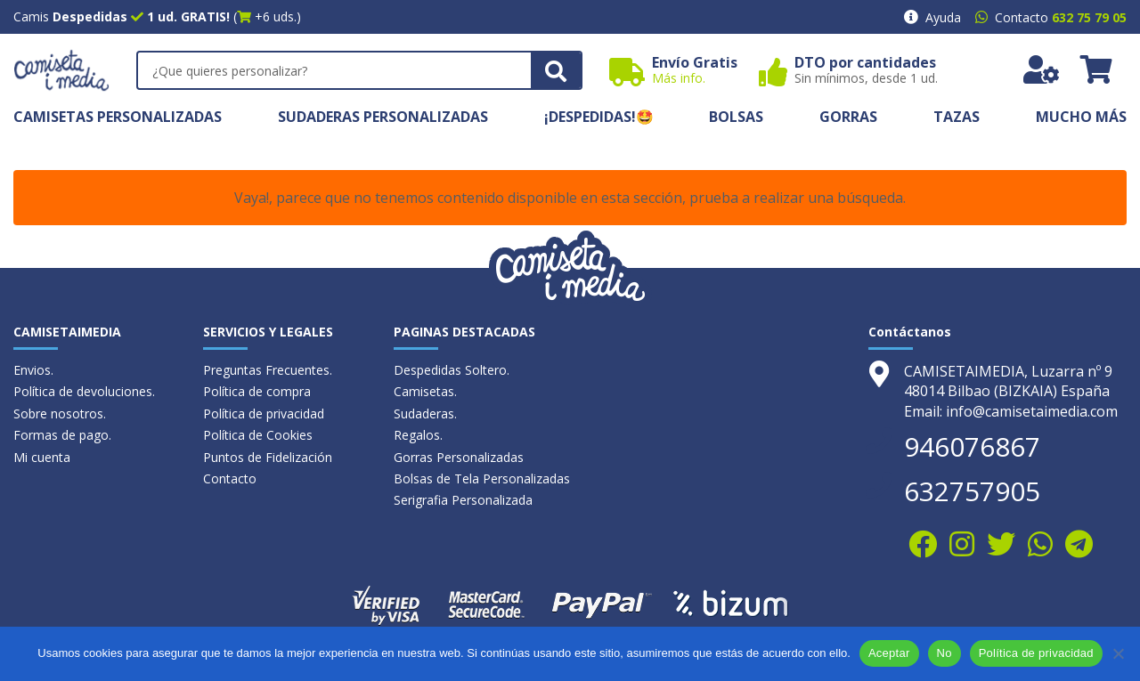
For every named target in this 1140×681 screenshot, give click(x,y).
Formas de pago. (62, 434)
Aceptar (889, 653)
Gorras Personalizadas (459, 457)
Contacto (229, 478)
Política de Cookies (258, 434)
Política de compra (257, 391)
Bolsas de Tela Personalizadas (482, 478)
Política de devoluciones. (84, 391)
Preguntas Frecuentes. (267, 369)
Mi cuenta (41, 457)
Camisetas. (425, 391)
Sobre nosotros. (59, 413)
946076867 (972, 446)
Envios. (33, 369)
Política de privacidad (263, 413)
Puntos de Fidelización (267, 457)
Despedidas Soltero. (451, 369)
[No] (1118, 653)
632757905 (972, 491)
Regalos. (418, 434)
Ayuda (943, 17)
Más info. (678, 77)
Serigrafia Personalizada (463, 499)
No (944, 653)
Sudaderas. (425, 413)
